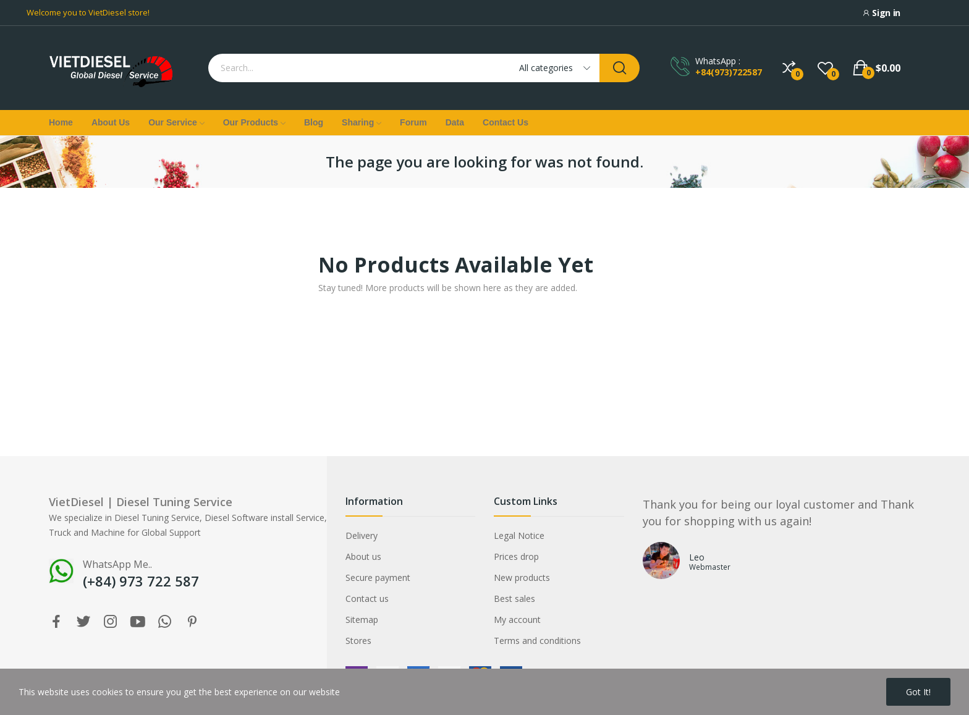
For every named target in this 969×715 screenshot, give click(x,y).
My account (517, 619)
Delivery (361, 535)
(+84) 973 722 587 (141, 581)
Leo (697, 557)
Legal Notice (519, 535)
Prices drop (516, 556)
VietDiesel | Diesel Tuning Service (140, 501)
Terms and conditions (537, 640)
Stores (358, 640)
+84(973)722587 (728, 72)
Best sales (514, 598)
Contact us (367, 598)
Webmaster (709, 567)
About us (363, 556)
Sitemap (361, 619)
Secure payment (377, 577)
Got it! (918, 692)
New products (522, 577)
